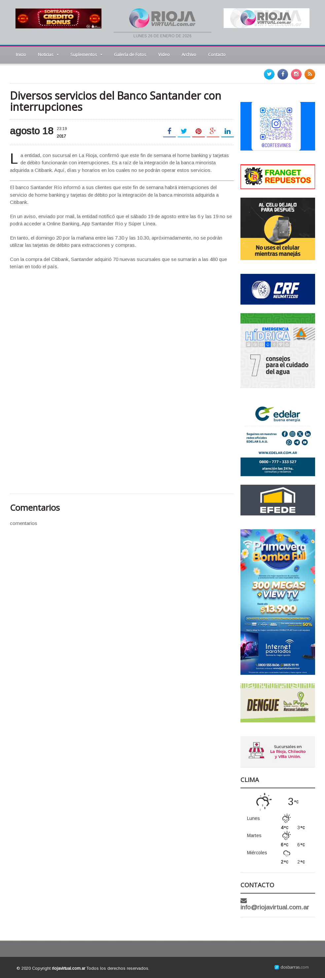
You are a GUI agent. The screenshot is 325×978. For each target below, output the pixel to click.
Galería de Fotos (130, 54)
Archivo (189, 54)
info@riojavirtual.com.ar (274, 907)
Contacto (217, 54)
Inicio (21, 54)
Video (164, 54)
